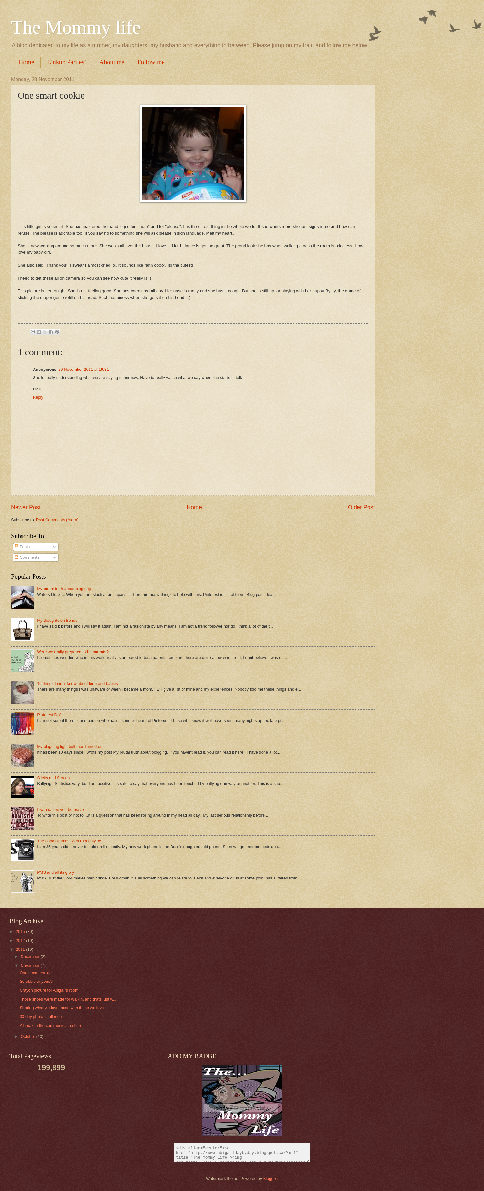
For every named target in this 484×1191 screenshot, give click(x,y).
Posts (22, 546)
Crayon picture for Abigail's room (49, 990)
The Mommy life (76, 27)
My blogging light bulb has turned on (69, 746)
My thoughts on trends (57, 620)
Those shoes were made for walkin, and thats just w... (68, 999)
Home (26, 62)
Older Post (361, 507)
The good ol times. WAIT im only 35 (69, 841)
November (30, 965)
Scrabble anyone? (36, 981)
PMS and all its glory (55, 872)
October (28, 1036)
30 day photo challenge (41, 1016)
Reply (38, 397)
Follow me (150, 62)
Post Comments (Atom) (57, 520)
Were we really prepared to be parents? (73, 651)
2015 (21, 931)
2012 (21, 940)
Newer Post (25, 507)
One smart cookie (36, 972)
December (30, 956)
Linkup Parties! (66, 62)
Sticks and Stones (53, 778)
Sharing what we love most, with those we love (62, 1007)
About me (111, 62)
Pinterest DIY (49, 714)
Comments (27, 557)
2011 (21, 949)
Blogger (270, 1178)
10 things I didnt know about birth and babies (77, 683)
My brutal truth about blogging (64, 588)
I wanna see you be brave (60, 809)
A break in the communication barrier (53, 1025)
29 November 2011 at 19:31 (83, 369)
